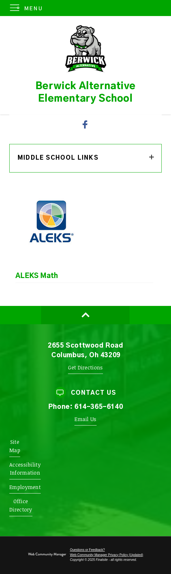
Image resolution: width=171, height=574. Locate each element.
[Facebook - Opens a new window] (85, 124)
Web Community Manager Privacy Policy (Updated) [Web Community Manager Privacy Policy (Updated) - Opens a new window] (106, 555)
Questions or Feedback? (87, 550)
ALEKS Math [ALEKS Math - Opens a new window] (36, 276)
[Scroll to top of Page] (85, 315)
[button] (27, 8)
